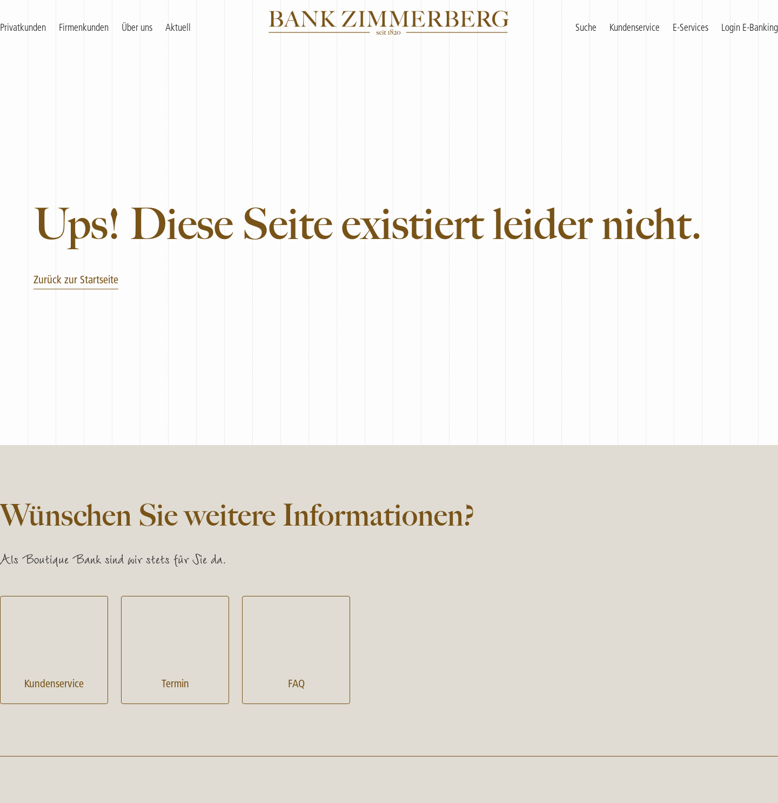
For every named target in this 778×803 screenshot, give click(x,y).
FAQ (296, 648)
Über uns (137, 28)
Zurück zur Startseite (75, 280)
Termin (175, 648)
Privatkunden (23, 28)
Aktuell (178, 28)
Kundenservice (54, 648)
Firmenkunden (84, 28)
